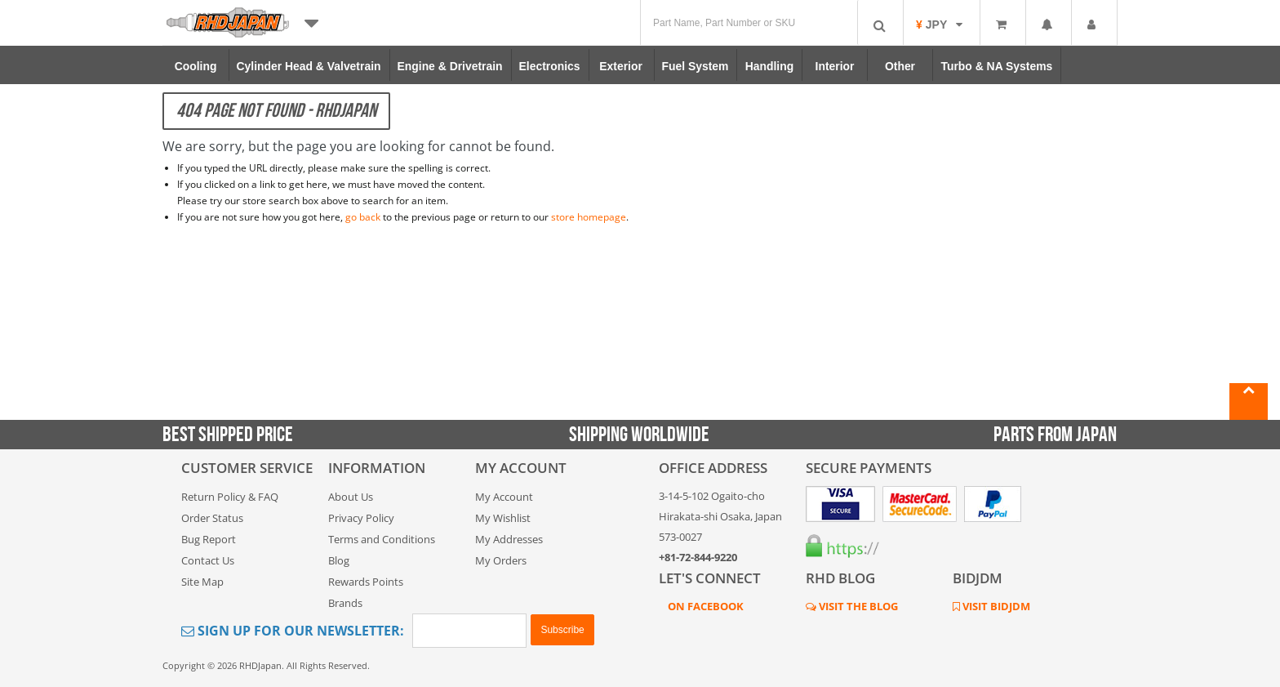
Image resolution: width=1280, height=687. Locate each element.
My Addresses (509, 539)
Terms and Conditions (381, 539)
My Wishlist (503, 518)
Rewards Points (365, 581)
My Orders (501, 560)
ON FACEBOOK (704, 606)
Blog (338, 560)
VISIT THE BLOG (857, 606)
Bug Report (208, 539)
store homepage (588, 217)
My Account (504, 496)
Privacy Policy (361, 518)
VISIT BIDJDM (995, 606)
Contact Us (207, 560)
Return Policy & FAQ (229, 496)
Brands (345, 603)
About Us (350, 496)
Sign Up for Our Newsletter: (292, 631)
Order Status (212, 518)
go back (362, 217)
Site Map (202, 581)
